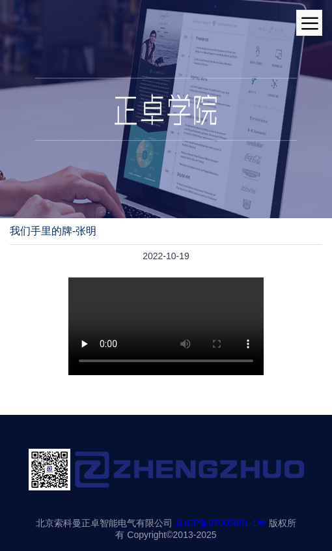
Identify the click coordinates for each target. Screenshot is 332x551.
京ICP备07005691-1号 (220, 523)
